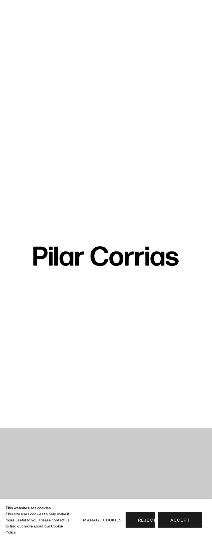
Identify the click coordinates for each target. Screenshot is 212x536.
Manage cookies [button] (102, 528)
